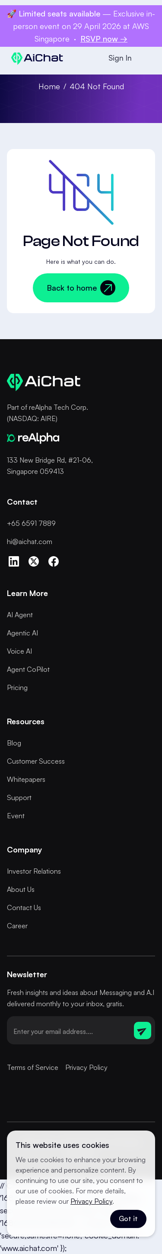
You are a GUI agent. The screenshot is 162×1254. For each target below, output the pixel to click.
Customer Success (36, 761)
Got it (128, 1218)
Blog (14, 743)
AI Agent (20, 614)
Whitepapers (26, 779)
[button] (146, 58)
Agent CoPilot (28, 669)
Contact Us (24, 907)
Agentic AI (22, 633)
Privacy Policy (86, 1067)
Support (19, 797)
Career (17, 925)
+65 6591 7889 (31, 523)
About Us (21, 889)
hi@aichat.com (29, 541)
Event (16, 815)
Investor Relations (34, 871)
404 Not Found (97, 86)
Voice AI (19, 651)
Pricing (17, 687)
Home (49, 86)
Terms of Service (32, 1067)
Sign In (120, 57)
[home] (35, 58)
